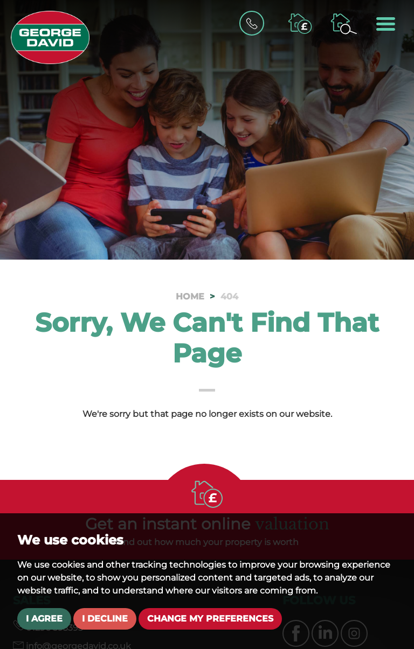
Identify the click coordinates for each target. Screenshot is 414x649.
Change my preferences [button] (210, 618)
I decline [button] (105, 618)
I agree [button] (44, 618)
